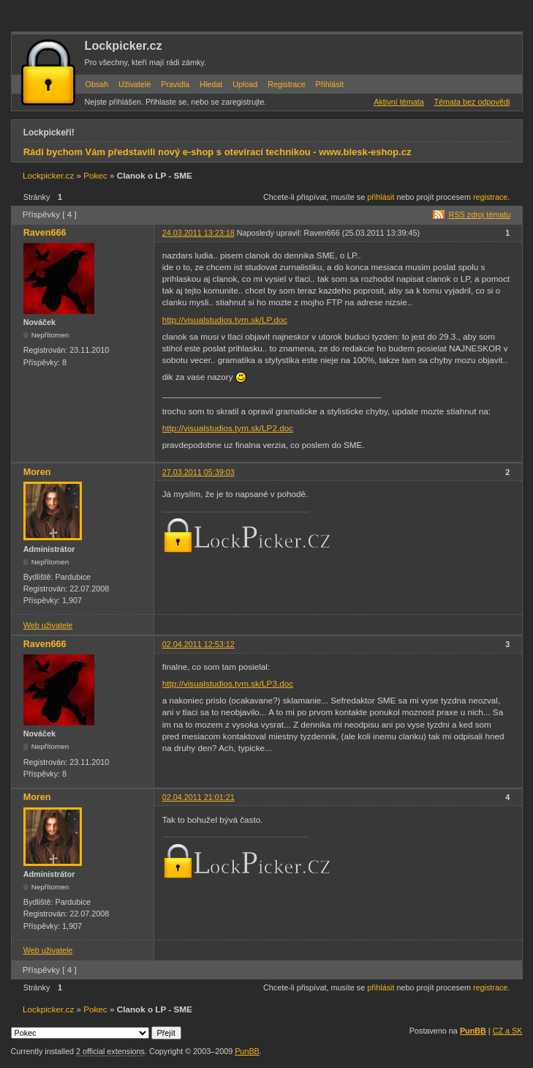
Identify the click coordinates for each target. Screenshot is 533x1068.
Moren (37, 472)
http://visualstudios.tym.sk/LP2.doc (227, 428)
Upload (245, 84)
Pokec (95, 175)
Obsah (97, 84)
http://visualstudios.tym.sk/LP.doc (224, 319)
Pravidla (175, 84)
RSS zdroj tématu (480, 214)
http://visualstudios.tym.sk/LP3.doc (227, 683)
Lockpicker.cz (123, 45)
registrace (490, 197)
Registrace (287, 84)
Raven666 (45, 233)
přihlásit (380, 197)
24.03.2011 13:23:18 (198, 232)
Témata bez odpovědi (472, 101)
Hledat (211, 84)
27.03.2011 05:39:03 (198, 472)
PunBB (473, 1030)
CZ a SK (508, 1030)
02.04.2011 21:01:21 (198, 797)
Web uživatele (48, 625)
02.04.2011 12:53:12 (198, 644)
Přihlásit (330, 84)
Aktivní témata (398, 101)
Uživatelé (134, 84)
